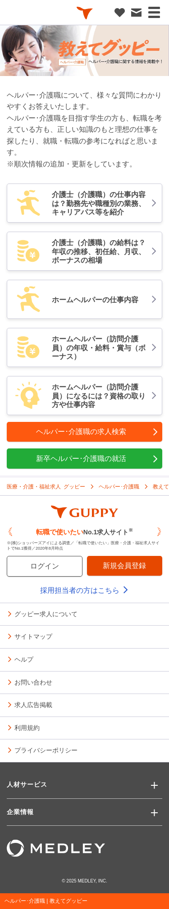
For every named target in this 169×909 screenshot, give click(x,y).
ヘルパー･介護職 (119, 486)
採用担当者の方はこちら (84, 590)
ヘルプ (23, 659)
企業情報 (20, 811)
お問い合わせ (33, 682)
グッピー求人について (46, 613)
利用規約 (27, 727)
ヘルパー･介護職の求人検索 (97, 432)
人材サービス (27, 784)
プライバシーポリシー (46, 750)
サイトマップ (33, 636)
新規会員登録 (124, 565)
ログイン (44, 566)
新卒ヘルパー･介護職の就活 (97, 458)
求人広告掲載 (33, 704)
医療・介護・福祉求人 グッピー (46, 486)
